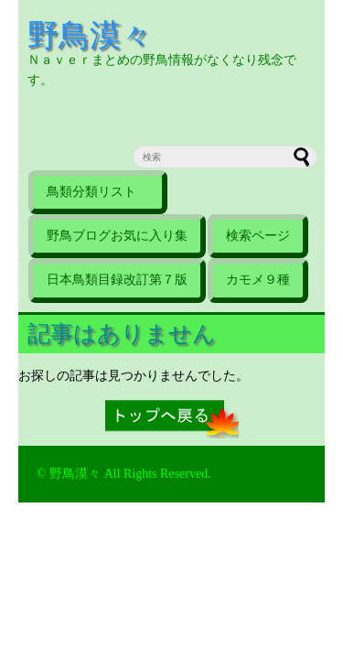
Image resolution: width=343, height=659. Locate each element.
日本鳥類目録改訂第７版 (117, 279)
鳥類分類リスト (98, 192)
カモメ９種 (258, 279)
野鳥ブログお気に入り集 (117, 236)
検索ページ (258, 236)
